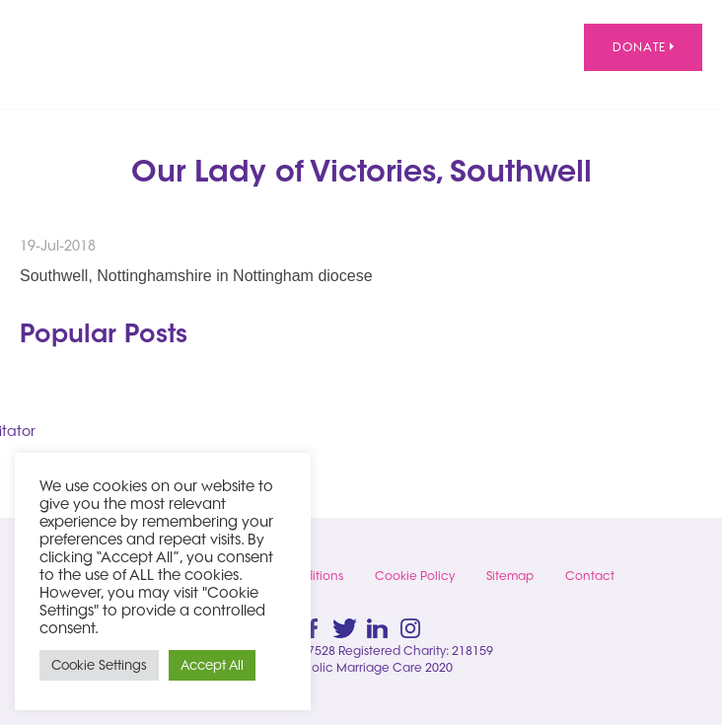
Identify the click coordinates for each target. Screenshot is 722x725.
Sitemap (510, 575)
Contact (589, 575)
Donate (643, 46)
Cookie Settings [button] (99, 665)
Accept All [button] (212, 665)
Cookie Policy (415, 575)
